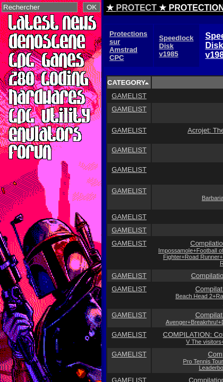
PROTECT (136, 7)
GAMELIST (129, 96)
